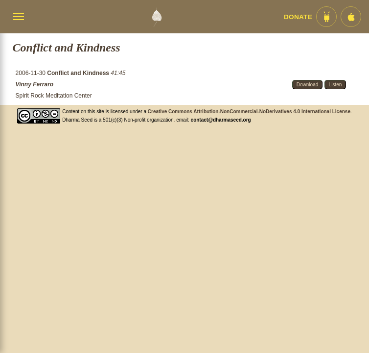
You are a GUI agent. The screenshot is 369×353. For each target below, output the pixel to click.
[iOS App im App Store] (351, 16)
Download (307, 84)
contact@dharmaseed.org (221, 120)
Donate (298, 17)
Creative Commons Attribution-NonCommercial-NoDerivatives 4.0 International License (249, 111)
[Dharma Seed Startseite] (156, 16)
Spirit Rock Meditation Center (54, 95)
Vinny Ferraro (35, 84)
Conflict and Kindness (79, 73)
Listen (335, 84)
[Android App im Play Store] (326, 16)
